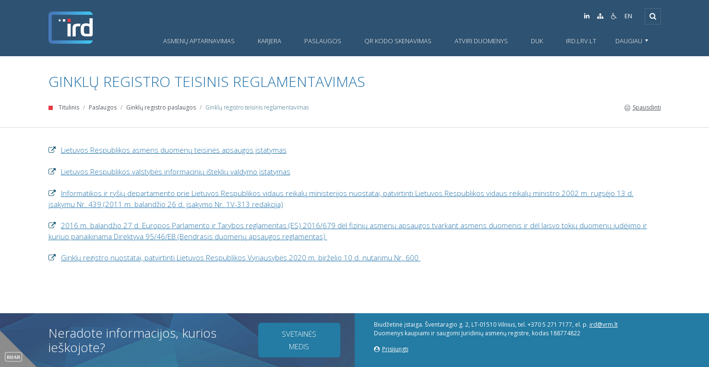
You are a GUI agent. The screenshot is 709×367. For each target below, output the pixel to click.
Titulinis (69, 107)
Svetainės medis (299, 340)
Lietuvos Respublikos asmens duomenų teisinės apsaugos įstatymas (174, 150)
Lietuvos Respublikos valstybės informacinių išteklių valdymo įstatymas (175, 171)
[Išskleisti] (653, 16)
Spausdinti (643, 107)
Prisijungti (391, 349)
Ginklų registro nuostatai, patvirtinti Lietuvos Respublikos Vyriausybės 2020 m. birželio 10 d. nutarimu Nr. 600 (241, 257)
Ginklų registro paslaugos (161, 107)
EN (628, 16)
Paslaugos (103, 107)
